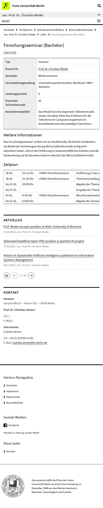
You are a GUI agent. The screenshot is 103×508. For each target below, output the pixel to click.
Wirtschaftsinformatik (81, 29)
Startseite (9, 29)
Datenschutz (13, 397)
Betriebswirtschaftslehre (50, 29)
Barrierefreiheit (14, 402)
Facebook (13, 425)
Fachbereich (25, 29)
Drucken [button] (10, 451)
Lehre (43, 34)
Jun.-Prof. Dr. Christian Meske (20, 34)
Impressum (12, 391)
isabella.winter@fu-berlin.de (29, 343)
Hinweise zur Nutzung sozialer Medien (21, 432)
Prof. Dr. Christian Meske (53, 69)
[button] (7, 275)
